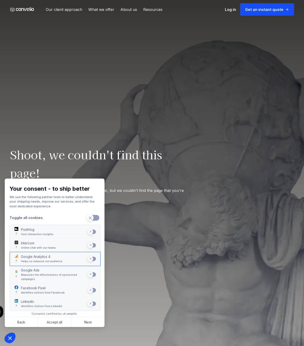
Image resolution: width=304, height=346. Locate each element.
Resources (152, 9)
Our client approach (64, 9)
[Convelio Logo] (22, 9)
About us (128, 9)
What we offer (101, 9)
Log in (230, 9)
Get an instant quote (267, 9)
